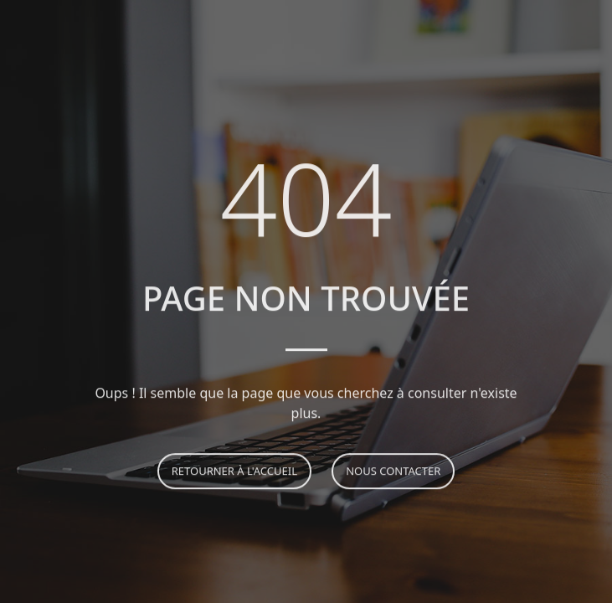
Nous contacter (393, 472)
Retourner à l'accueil (234, 472)
